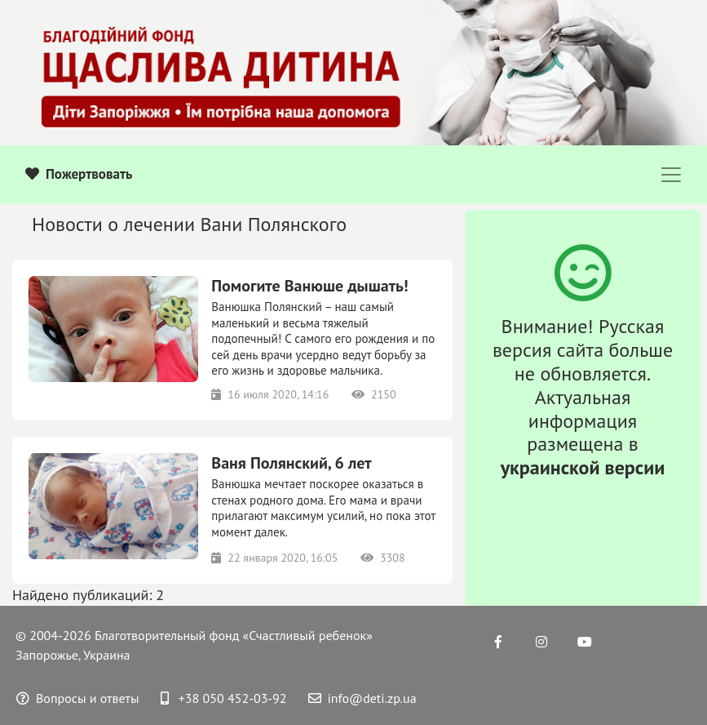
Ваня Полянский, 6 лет (291, 463)
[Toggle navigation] (671, 174)
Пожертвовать (78, 174)
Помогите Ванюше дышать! (309, 285)
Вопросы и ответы (77, 698)
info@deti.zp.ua (362, 698)
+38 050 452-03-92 (224, 698)
